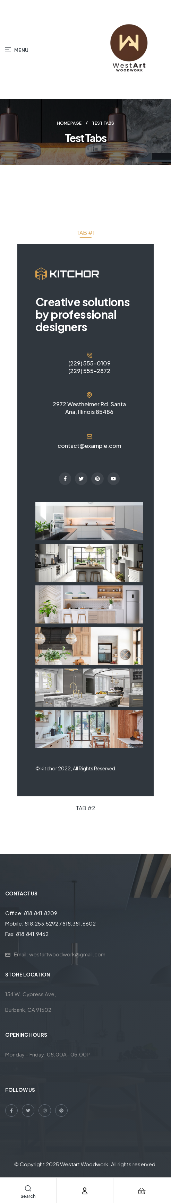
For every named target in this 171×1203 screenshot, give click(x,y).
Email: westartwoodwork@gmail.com (59, 954)
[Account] (84, 1190)
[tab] (85, 232)
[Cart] (141, 1190)
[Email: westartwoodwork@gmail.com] (7, 954)
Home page (69, 123)
